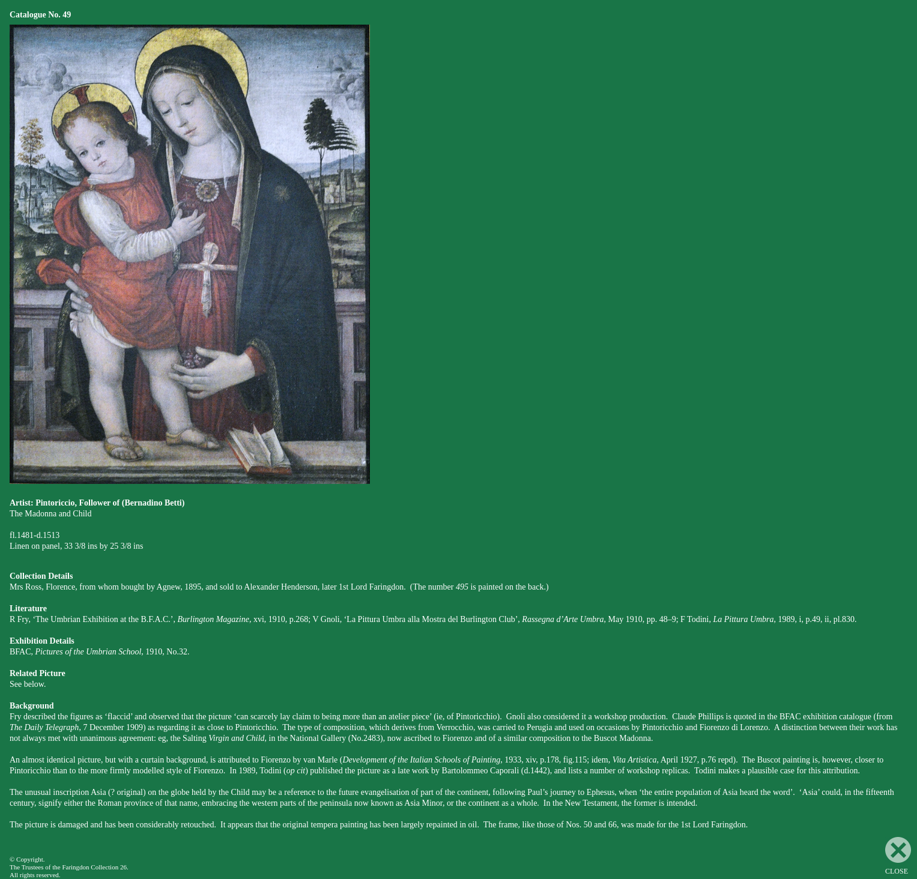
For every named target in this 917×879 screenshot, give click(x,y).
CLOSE (898, 856)
